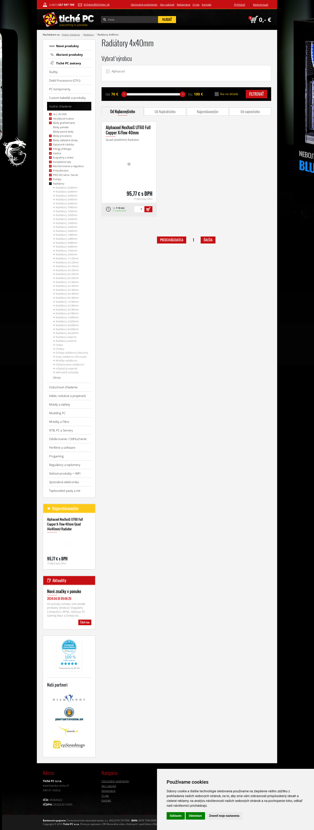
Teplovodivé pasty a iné (64, 491)
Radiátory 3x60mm (66, 231)
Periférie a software (62, 447)
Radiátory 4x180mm (67, 313)
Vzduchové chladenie (63, 387)
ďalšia (208, 239)
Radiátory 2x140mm (67, 286)
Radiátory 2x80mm (66, 238)
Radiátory (89, 34)
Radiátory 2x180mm (67, 305)
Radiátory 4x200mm (67, 325)
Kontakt (206, 4)
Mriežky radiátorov (66, 360)
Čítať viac (85, 622)
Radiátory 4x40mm (66, 195)
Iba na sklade (229, 94)
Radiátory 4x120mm (67, 270)
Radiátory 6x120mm (67, 274)
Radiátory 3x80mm (66, 243)
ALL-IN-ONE (60, 114)
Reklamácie (183, 4)
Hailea (59, 345)
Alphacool (118, 71)
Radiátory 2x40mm (66, 187)
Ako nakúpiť (167, 4)
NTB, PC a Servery (61, 430)
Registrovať (260, 5)
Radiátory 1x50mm (66, 211)
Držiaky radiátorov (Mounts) (72, 352)
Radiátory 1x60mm (66, 223)
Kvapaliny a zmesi (63, 157)
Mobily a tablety (59, 404)
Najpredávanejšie (207, 111)
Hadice (57, 153)
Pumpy (57, 179)
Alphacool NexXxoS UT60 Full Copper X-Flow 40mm (128, 130)
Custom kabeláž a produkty (67, 98)
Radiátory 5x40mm (66, 199)
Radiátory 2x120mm (67, 262)
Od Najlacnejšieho (122, 111)
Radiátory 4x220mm (67, 333)
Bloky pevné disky (63, 131)
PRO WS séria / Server (65, 175)
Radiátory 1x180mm (67, 301)
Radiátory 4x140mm (67, 293)
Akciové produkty (69, 55)
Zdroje (57, 377)
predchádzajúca (171, 239)
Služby (53, 72)
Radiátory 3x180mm (67, 309)
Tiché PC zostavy (68, 63)
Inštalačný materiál (66, 368)
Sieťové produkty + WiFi (65, 473)
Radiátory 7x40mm (66, 207)
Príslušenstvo (61, 170)
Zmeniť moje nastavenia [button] (224, 815)
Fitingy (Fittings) (62, 149)
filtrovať (256, 94)
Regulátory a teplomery (64, 465)
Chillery (60, 349)
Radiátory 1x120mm (67, 258)
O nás (196, 4)
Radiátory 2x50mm (66, 215)
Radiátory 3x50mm (66, 219)
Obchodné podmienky (144, 4)
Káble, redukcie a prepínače (67, 396)
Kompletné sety (62, 162)
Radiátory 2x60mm (66, 227)
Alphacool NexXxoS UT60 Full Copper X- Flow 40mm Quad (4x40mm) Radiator (65, 524)
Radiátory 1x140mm (67, 282)
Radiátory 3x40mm (66, 191)
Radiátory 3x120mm (67, 266)
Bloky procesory (62, 136)
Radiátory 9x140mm (67, 297)
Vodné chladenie (71, 34)
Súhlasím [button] (176, 815)
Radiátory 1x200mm (67, 317)
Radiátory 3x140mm (67, 290)
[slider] (124, 94)
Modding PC (57, 413)
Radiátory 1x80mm (66, 234)
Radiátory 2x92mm (66, 254)
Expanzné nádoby (63, 144)
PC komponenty (59, 89)
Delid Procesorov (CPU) (64, 80)
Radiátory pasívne (66, 341)
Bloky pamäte (61, 127)
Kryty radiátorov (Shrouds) (71, 356)
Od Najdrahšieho (165, 111)
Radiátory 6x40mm (66, 203)
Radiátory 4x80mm (66, 246)
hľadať (167, 19)
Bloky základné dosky (65, 140)
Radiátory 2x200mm (67, 321)
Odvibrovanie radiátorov (70, 364)
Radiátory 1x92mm (66, 250)
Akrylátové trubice (63, 118)
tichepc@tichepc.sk (97, 4)
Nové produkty (67, 46)
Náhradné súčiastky (67, 372)
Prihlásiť (239, 5)
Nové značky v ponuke (64, 591)
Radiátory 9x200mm (67, 329)
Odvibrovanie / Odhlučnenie (68, 439)
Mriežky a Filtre (59, 422)
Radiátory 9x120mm (67, 278)
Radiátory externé (66, 337)
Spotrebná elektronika (64, 482)
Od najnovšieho (250, 111)
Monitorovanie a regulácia (68, 166)
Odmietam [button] (195, 815)
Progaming (56, 456)
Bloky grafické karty (64, 123)
